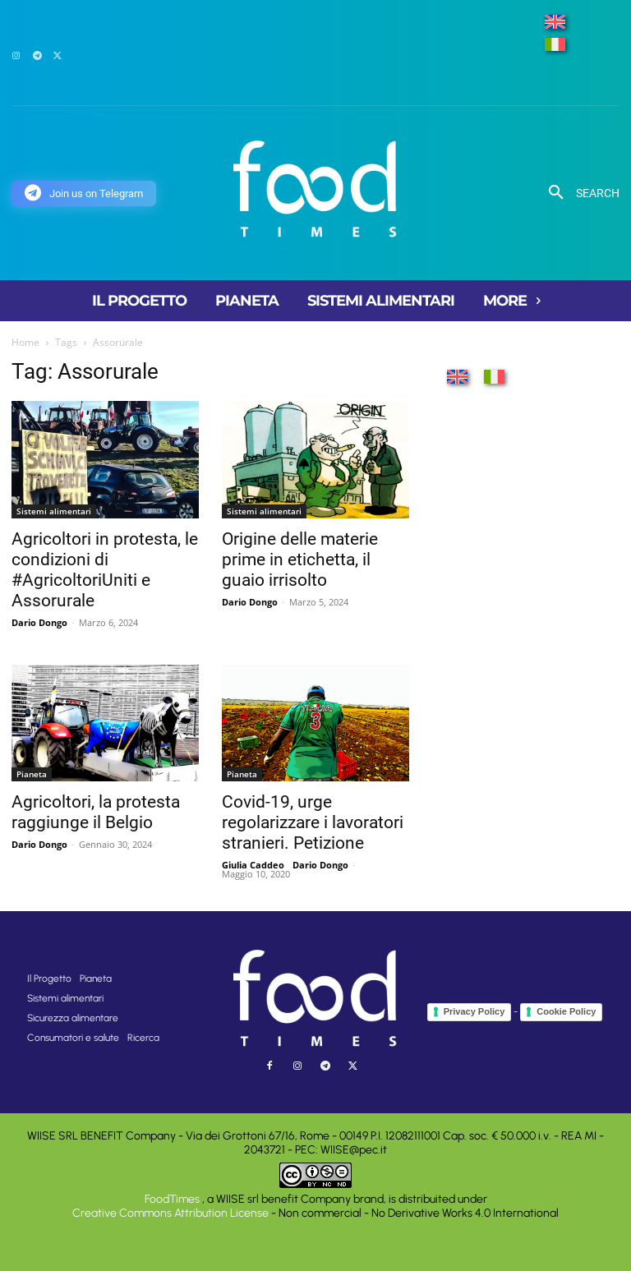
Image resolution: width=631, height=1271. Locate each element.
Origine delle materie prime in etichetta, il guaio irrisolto (300, 559)
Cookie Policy (566, 1011)
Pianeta (31, 774)
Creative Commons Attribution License (170, 1213)
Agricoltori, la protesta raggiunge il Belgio (96, 812)
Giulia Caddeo (253, 865)
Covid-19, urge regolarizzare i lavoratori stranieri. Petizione (312, 822)
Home (25, 342)
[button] (578, 193)
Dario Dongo (39, 622)
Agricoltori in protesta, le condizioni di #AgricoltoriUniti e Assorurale (105, 569)
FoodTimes (173, 1199)
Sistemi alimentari (53, 511)
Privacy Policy (474, 1011)
